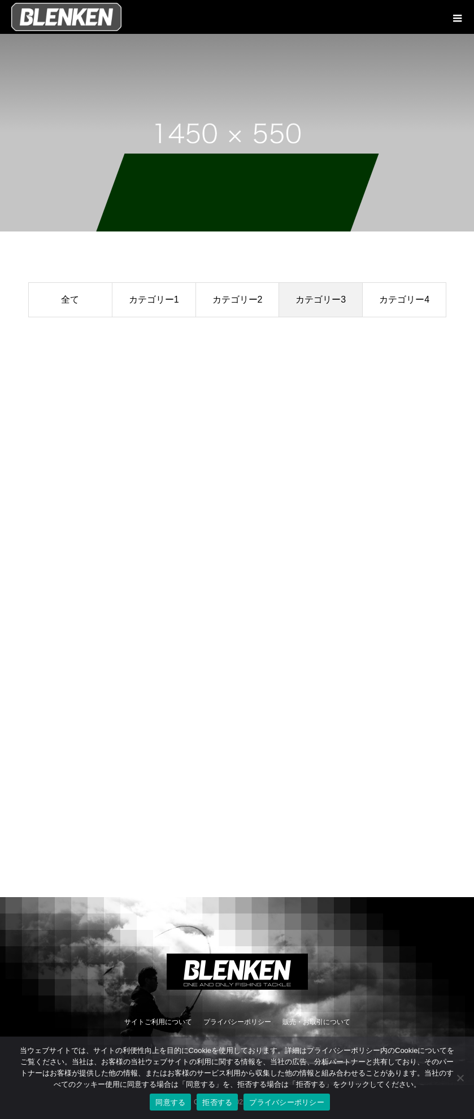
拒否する (217, 1102)
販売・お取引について (316, 1022)
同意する (170, 1102)
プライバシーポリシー (237, 1022)
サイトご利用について (158, 1022)
